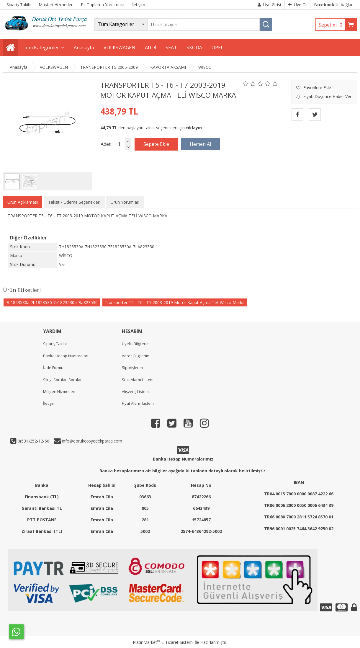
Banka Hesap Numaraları (65, 355)
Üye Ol (297, 4)
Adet (106, 144)
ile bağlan (334, 4)
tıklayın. (194, 127)
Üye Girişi (269, 4)
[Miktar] (119, 144)
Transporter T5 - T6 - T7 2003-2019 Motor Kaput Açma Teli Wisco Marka (175, 302)
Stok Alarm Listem (137, 379)
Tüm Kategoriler (40, 47)
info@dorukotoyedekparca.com (91, 441)
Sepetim (332, 25)
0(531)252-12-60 (33, 441)
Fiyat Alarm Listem (138, 403)
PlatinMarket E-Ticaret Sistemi (163, 642)
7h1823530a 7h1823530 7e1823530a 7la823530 (52, 302)
